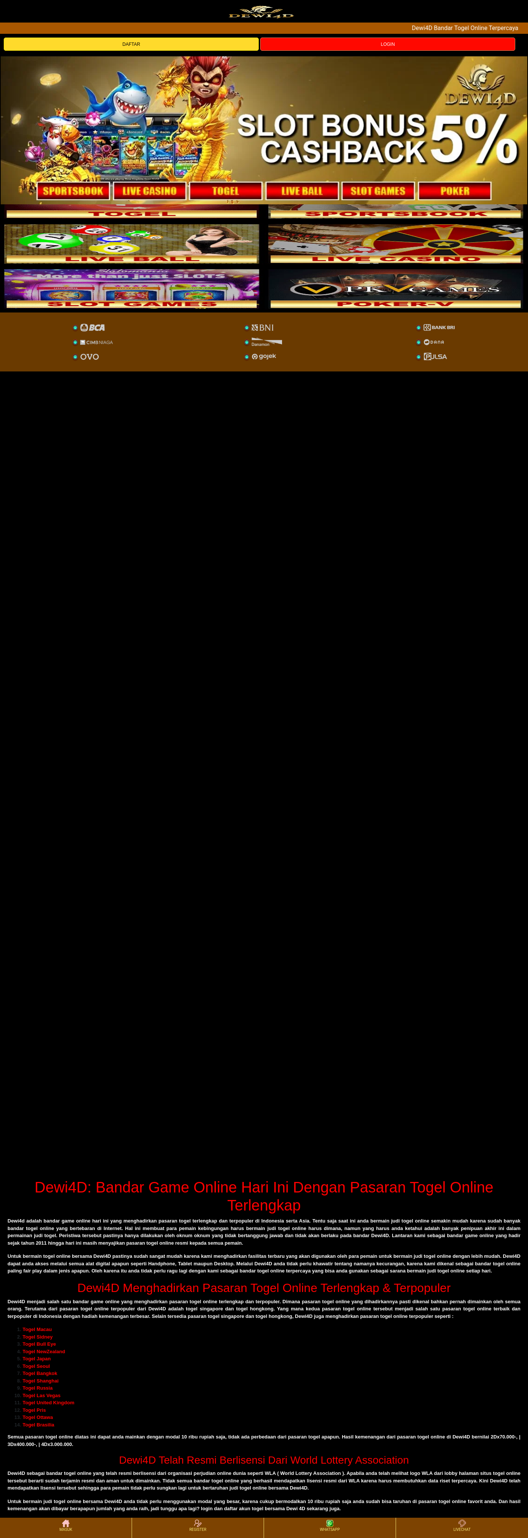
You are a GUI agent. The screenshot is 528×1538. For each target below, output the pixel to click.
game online (105, 1301)
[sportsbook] (132, 243)
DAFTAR (131, 44)
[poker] (132, 288)
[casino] (396, 243)
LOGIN (388, 44)
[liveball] (396, 288)
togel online (59, 1437)
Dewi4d (16, 1221)
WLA (270, 1473)
